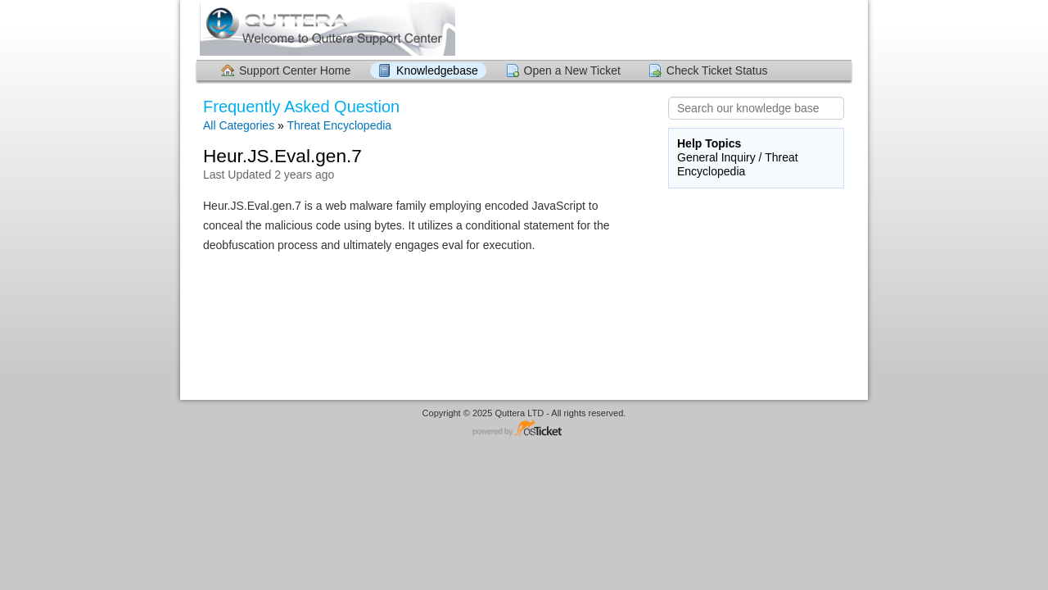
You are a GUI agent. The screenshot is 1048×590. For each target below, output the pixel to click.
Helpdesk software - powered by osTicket (524, 429)
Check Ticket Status (717, 70)
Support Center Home (294, 70)
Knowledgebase (437, 70)
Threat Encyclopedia (339, 125)
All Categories (238, 125)
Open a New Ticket (572, 70)
